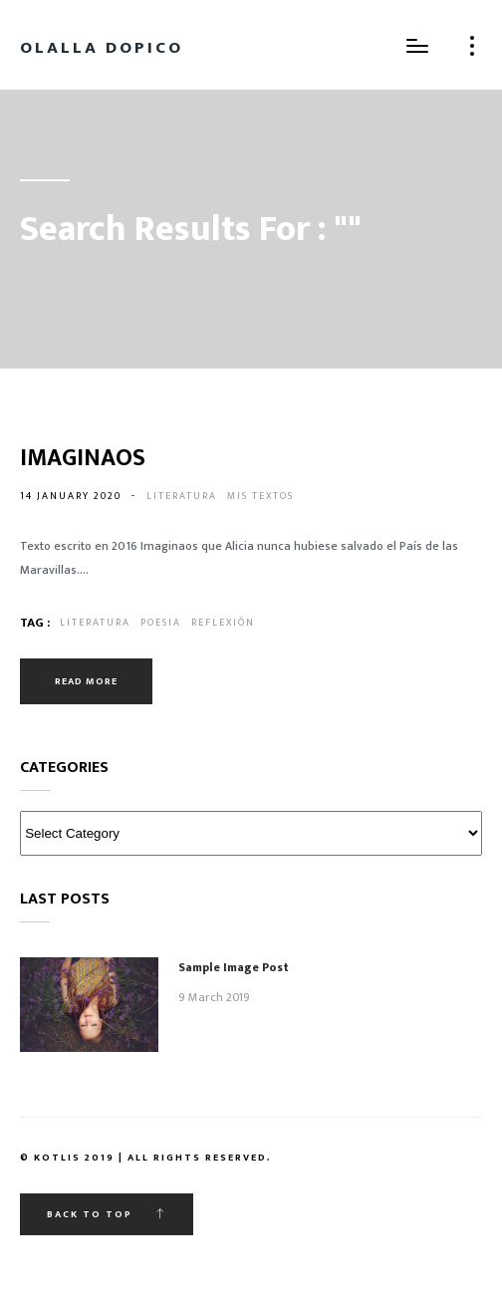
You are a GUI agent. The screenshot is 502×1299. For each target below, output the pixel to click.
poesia (160, 623)
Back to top (106, 1214)
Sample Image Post (233, 967)
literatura (95, 623)
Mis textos (260, 496)
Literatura (181, 496)
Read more (86, 681)
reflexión (223, 623)
